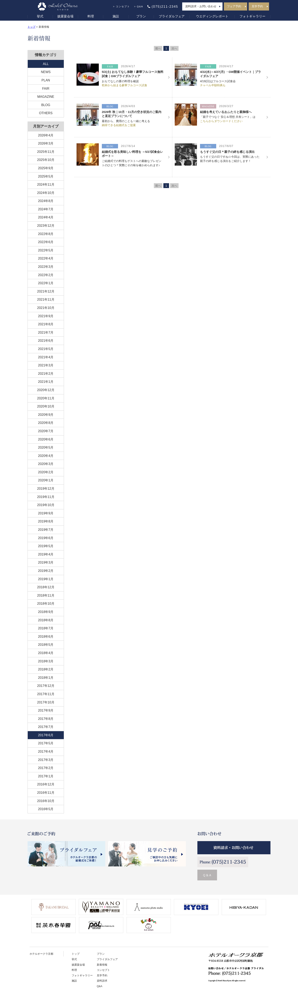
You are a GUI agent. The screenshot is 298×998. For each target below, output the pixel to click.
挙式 (40, 16)
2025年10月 (45, 160)
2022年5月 (46, 250)
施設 (116, 16)
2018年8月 (46, 620)
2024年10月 (45, 193)
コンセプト (123, 6)
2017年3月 (46, 760)
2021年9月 (46, 316)
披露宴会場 (65, 16)
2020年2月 (46, 472)
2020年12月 (45, 390)
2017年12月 (45, 685)
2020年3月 (46, 464)
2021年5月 (46, 349)
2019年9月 (46, 513)
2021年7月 (46, 332)
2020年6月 (46, 439)
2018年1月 (46, 677)
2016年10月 (45, 801)
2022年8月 (46, 234)
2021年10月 (45, 308)
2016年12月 (45, 784)
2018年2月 (46, 669)
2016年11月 (45, 792)
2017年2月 (46, 768)
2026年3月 (46, 143)
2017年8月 (46, 718)
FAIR (45, 88)
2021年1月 (46, 381)
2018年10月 (45, 603)
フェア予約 (234, 6)
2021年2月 (46, 373)
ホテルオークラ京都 (41, 953)
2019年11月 (45, 497)
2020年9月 (46, 414)
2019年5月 (46, 546)
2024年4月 (46, 217)
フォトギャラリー (252, 16)
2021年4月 (46, 357)
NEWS (46, 72)
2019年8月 (46, 521)
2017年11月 (45, 694)
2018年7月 (46, 628)
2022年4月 (46, 258)
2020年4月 (46, 456)
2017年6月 (46, 735)
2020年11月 (45, 398)
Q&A (140, 6)
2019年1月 (46, 579)
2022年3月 (46, 266)
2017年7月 (46, 727)
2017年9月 (46, 710)
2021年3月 (46, 365)
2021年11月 (45, 299)
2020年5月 (46, 447)
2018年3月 (46, 661)
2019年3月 (46, 562)
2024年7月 (46, 209)
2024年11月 (45, 184)
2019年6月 (46, 538)
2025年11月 (45, 151)
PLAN (46, 80)
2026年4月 (46, 135)
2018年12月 (45, 587)
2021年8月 (46, 324)
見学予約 (257, 6)
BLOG (45, 105)
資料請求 (102, 980)
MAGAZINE (45, 96)
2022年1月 (46, 283)
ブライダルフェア (172, 16)
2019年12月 (45, 488)
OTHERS (46, 113)
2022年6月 (46, 242)
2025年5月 (46, 176)
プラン (141, 16)
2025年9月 (46, 168)
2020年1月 (46, 480)
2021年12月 (45, 291)
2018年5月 (46, 644)
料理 (90, 16)
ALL (46, 64)
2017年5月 (46, 743)
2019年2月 (46, 570)
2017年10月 (45, 702)
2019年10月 (45, 505)
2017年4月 (46, 751)
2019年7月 (46, 529)
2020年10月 (45, 406)
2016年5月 (46, 809)
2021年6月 (46, 340)
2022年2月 (46, 275)
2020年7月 (46, 431)
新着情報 (102, 964)
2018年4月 (46, 653)
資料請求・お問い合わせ (200, 6)
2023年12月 (45, 225)
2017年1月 (46, 776)
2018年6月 (46, 636)
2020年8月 (46, 423)
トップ (31, 26)
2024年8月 (46, 201)
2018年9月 (46, 612)
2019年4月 (46, 554)
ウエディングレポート (212, 16)
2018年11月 (45, 595)
